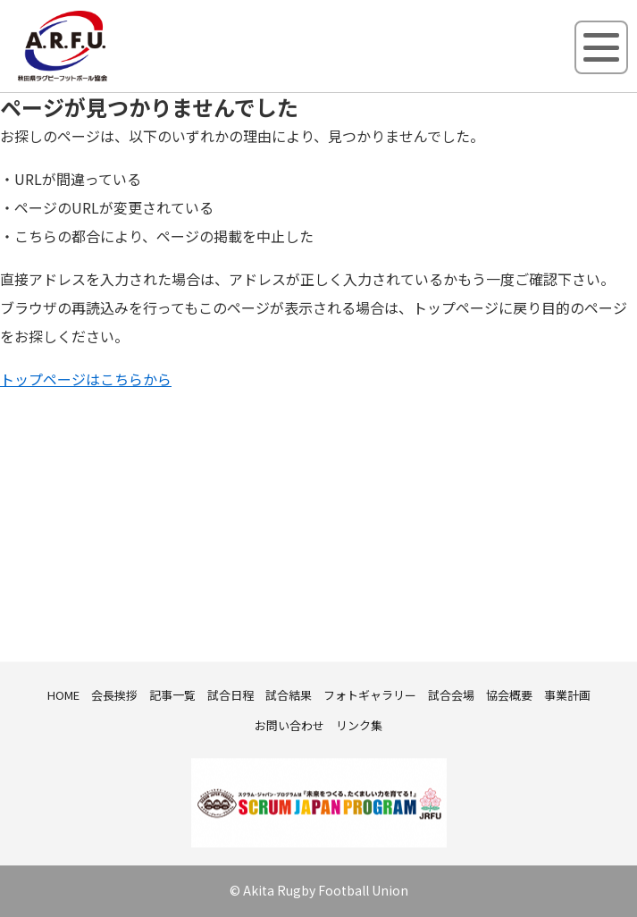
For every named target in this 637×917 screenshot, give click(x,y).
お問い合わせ (289, 725)
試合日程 (230, 694)
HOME (63, 694)
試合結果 (288, 694)
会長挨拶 (114, 694)
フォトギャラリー (369, 694)
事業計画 (567, 694)
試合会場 (451, 694)
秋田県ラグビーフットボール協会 (103, 78)
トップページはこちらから (86, 379)
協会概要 (509, 694)
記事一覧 (172, 694)
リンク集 (359, 725)
